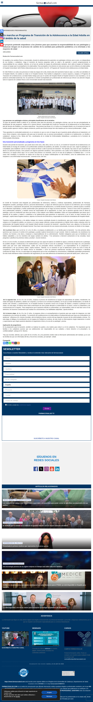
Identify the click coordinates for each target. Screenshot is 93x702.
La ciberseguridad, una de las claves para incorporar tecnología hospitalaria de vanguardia (34, 607)
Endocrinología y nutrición (12, 522)
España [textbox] (8, 385)
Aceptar (49, 692)
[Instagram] (13, 343)
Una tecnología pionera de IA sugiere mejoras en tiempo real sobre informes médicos (32, 566)
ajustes (18, 696)
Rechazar (49, 696)
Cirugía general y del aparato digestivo (17, 500)
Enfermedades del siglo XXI (12, 543)
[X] (15, 343)
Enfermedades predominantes (13, 563)
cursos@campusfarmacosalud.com (75, 659)
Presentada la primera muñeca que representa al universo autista (25, 546)
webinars (47, 648)
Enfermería (7, 604)
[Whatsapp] (10, 343)
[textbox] (46, 374)
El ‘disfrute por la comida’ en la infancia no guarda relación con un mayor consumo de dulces (35, 525)
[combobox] (46, 374)
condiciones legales (25, 405)
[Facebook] (4, 343)
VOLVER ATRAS (83, 53)
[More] (18, 343)
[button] (2, 2)
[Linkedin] (7, 343)
